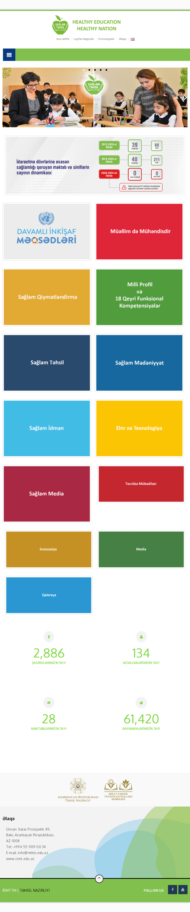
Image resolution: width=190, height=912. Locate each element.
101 (141, 652)
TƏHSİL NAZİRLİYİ (34, 890)
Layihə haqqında (84, 39)
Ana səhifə (62, 39)
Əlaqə (122, 39)
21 (49, 718)
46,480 (141, 718)
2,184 (49, 652)
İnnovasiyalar (106, 39)
